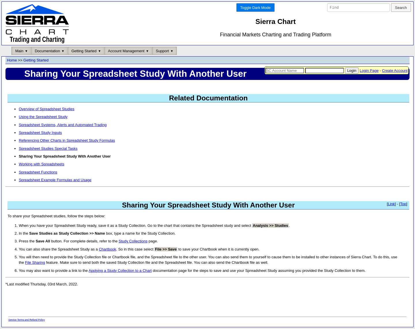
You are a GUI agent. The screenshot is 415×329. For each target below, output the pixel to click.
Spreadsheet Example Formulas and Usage (55, 180)
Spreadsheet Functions (38, 172)
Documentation (47, 51)
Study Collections (133, 241)
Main (19, 51)
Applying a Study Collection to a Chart (120, 270)
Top (403, 204)
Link (391, 204)
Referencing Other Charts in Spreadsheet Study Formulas (67, 141)
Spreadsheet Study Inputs (40, 133)
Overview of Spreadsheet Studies (46, 109)
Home (12, 60)
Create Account (395, 70)
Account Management (126, 51)
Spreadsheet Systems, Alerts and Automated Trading (63, 125)
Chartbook (107, 249)
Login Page (369, 70)
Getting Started (84, 51)
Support (162, 51)
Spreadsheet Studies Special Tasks (48, 148)
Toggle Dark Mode (255, 7)
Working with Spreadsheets (41, 164)
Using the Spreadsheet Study (43, 117)
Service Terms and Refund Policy (26, 320)
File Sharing (35, 263)
